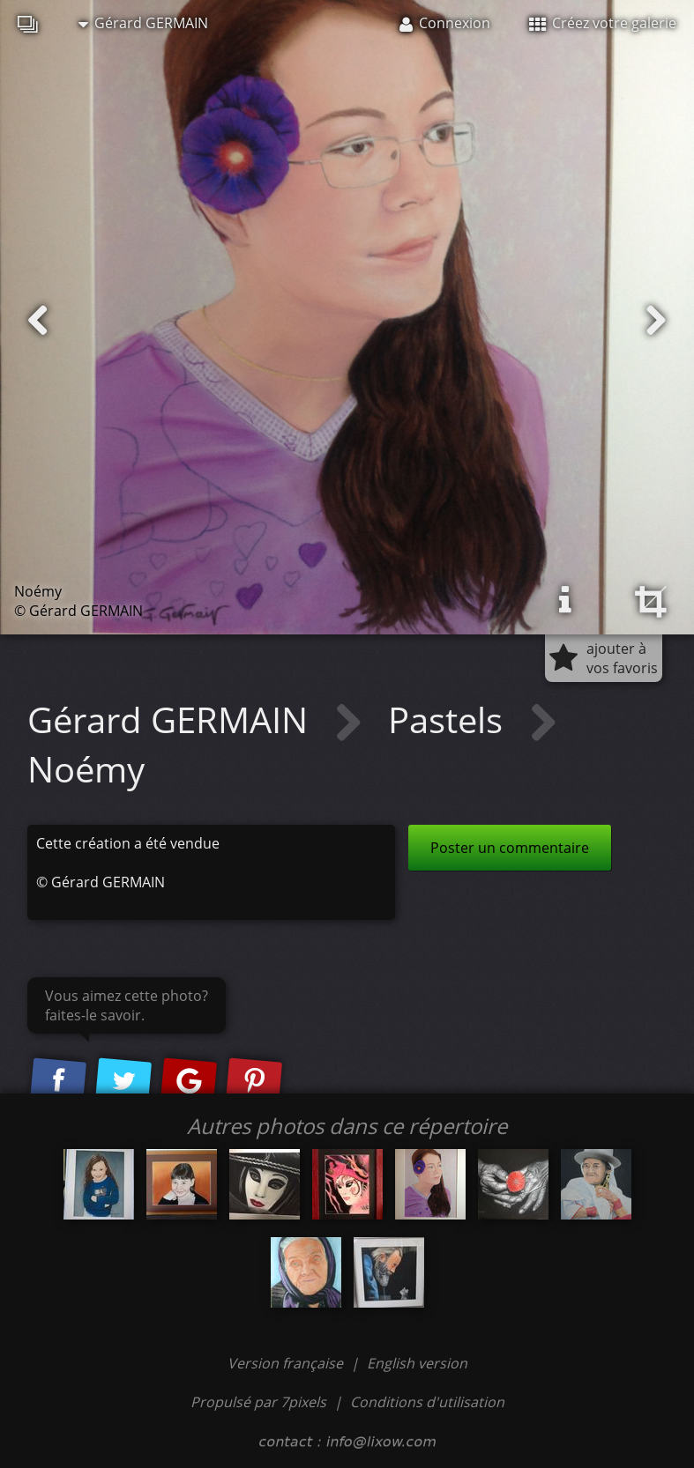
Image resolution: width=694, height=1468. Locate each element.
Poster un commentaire (509, 847)
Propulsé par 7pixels (258, 1402)
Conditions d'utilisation (427, 1402)
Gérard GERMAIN (143, 23)
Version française (287, 1363)
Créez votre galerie (602, 23)
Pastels (449, 719)
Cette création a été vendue (128, 843)
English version (417, 1363)
